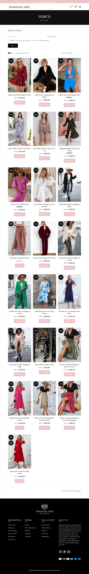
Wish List (45, 533)
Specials (28, 533)
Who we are (12, 525)
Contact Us (12, 539)
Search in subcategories (40, 40)
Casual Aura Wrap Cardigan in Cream (69, 259)
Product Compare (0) (22, 53)
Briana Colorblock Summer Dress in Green (69, 366)
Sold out (20, 265)
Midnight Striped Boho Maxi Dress (69, 150)
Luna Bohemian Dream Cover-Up (44, 150)
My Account (46, 525)
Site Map (28, 536)
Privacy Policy (12, 531)
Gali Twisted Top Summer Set (69, 95)
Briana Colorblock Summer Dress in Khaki (44, 419)
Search (46, 20)
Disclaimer (11, 536)
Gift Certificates (30, 528)
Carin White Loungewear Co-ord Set (44, 205)
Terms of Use (12, 533)
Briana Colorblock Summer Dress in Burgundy (69, 419)
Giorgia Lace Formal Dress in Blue (69, 312)
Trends (27, 525)
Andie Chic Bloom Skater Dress (19, 95)
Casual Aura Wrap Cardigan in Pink (19, 366)
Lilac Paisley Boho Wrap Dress (20, 148)
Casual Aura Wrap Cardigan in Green (19, 312)
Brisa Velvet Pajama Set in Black (44, 96)
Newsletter (45, 536)
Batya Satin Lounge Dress (44, 365)
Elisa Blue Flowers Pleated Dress (44, 312)
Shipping (11, 528)
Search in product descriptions (19, 40)
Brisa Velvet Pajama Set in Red (44, 258)
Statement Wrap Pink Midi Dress (19, 419)
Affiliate (27, 531)
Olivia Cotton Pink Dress (19, 204)
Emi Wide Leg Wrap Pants (19, 258)
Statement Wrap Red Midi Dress (19, 472)
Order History (46, 528)
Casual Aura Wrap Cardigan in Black (69, 205)
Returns (44, 531)
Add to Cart (19, 102)
